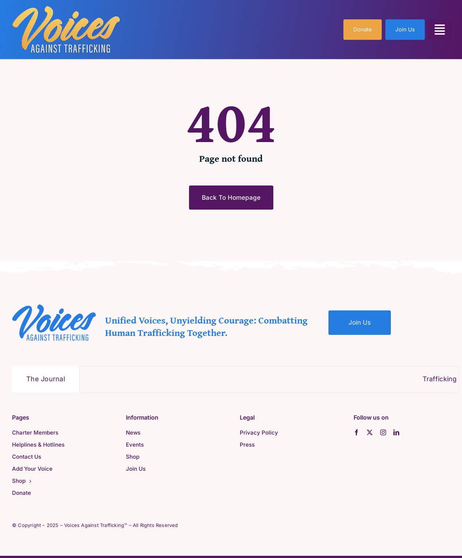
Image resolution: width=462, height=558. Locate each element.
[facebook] (356, 432)
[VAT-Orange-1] (66, 8)
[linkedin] (396, 432)
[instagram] (383, 432)
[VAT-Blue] (54, 307)
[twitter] (370, 432)
